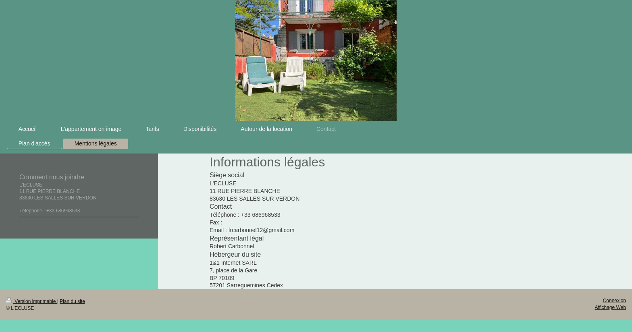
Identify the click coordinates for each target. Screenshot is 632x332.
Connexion (614, 300)
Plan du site (72, 301)
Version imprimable (31, 301)
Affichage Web (610, 307)
